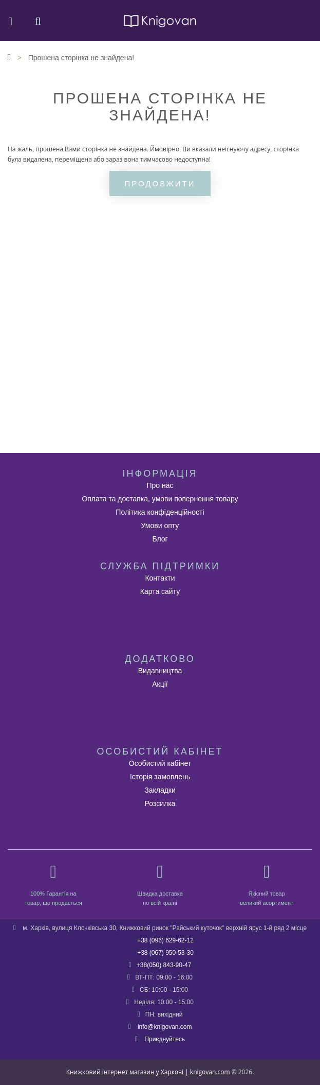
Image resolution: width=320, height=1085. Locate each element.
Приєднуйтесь (164, 1039)
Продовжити (160, 183)
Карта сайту (160, 591)
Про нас (159, 485)
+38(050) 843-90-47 (164, 965)
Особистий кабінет (160, 763)
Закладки (160, 790)
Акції (159, 684)
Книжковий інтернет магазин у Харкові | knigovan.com (148, 1072)
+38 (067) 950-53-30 (165, 952)
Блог (159, 539)
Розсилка (160, 803)
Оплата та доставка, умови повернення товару (160, 499)
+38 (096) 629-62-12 (165, 940)
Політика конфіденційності (160, 512)
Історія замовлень (160, 777)
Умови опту (160, 525)
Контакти (160, 578)
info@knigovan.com (165, 1026)
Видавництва (160, 671)
